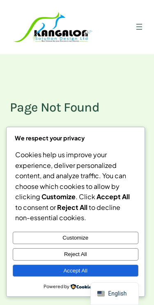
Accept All (75, 271)
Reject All (75, 254)
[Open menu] (139, 27)
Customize (75, 238)
